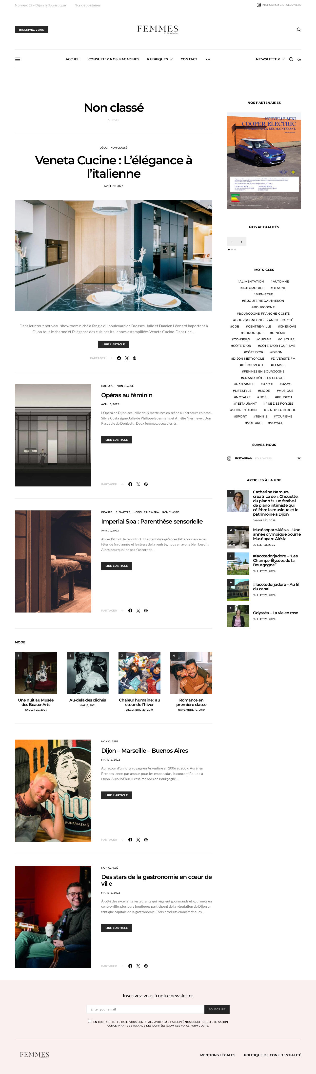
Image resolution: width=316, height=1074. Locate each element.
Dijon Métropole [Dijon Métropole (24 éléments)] (248, 358)
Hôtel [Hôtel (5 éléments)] (287, 384)
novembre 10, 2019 (191, 709)
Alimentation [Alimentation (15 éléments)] (251, 281)
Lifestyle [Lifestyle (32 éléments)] (243, 391)
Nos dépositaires (87, 5)
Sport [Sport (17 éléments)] (241, 416)
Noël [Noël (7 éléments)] (263, 397)
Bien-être (123, 512)
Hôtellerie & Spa (146, 512)
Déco (103, 147)
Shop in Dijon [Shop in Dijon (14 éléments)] (244, 410)
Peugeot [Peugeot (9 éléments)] (284, 397)
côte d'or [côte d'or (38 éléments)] (254, 352)
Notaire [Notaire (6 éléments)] (243, 397)
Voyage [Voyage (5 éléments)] (276, 423)
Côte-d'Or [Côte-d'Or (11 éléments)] (242, 346)
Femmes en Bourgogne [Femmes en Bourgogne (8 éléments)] (264, 371)
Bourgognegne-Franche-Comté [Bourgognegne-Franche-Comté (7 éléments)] (264, 320)
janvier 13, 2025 (264, 520)
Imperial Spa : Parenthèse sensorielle (152, 521)
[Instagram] (279, 5)
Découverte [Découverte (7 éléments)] (253, 365)
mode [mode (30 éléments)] (265, 391)
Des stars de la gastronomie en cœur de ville (156, 880)
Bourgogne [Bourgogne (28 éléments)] (264, 307)
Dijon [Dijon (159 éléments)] (277, 352)
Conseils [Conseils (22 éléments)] (242, 339)
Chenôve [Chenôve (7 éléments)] (288, 326)
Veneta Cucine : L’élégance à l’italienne (113, 167)
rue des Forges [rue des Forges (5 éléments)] (279, 403)
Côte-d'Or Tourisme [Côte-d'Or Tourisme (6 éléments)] (278, 346)
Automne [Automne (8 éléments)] (281, 281)
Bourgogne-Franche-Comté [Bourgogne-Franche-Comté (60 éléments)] (264, 313)
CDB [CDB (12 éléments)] (235, 326)
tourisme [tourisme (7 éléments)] (284, 416)
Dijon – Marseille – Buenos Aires (144, 750)
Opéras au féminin (126, 395)
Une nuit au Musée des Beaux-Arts (36, 702)
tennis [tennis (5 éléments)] (261, 416)
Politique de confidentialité (272, 1055)
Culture (107, 386)
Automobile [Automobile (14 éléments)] (253, 288)
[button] (299, 59)
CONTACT (189, 59)
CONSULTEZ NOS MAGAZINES (113, 59)
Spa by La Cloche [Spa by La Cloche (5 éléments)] (281, 410)
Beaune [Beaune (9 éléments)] (279, 288)
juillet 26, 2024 (264, 571)
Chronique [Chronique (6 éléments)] (253, 333)
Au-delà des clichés (87, 700)
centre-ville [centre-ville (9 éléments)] (259, 326)
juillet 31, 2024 (264, 545)
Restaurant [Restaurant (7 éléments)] (246, 403)
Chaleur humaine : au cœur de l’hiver (139, 702)
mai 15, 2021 (88, 705)
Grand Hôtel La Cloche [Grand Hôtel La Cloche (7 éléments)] (264, 378)
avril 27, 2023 (113, 186)
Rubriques (157, 59)
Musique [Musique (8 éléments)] (286, 391)
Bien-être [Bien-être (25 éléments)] (264, 294)
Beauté (106, 512)
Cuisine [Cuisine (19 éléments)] (264, 339)
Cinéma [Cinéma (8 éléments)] (278, 333)
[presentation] (232, 241)
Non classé (119, 147)
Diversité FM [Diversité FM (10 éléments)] (284, 358)
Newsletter (268, 59)
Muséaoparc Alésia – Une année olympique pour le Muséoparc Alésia (277, 534)
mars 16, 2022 (110, 759)
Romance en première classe (191, 702)
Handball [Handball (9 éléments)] (245, 384)
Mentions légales (218, 1055)
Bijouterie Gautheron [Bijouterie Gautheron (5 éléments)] (264, 301)
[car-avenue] (264, 160)
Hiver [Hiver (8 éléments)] (268, 384)
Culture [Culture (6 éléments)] (287, 339)
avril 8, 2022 (110, 404)
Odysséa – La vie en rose (275, 613)
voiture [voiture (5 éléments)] (254, 423)
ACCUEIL (73, 59)
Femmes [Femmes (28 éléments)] (279, 365)
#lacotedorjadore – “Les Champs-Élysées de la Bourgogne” (275, 560)
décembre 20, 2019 (139, 709)
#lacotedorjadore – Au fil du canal (276, 586)
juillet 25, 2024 (36, 709)
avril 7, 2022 (110, 530)
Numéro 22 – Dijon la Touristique (40, 5)
